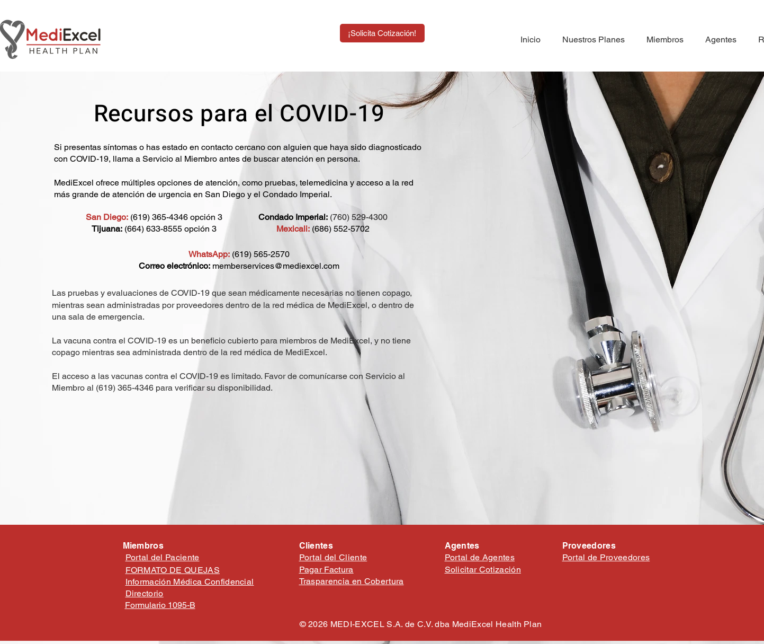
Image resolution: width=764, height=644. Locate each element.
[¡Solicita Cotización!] (382, 33)
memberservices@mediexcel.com (275, 266)
